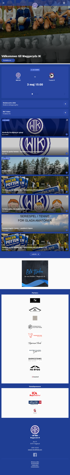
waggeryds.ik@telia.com (35, 449)
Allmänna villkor (35, 462)
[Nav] (3, 3)
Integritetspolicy (35, 466)
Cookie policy (35, 465)
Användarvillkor (35, 463)
